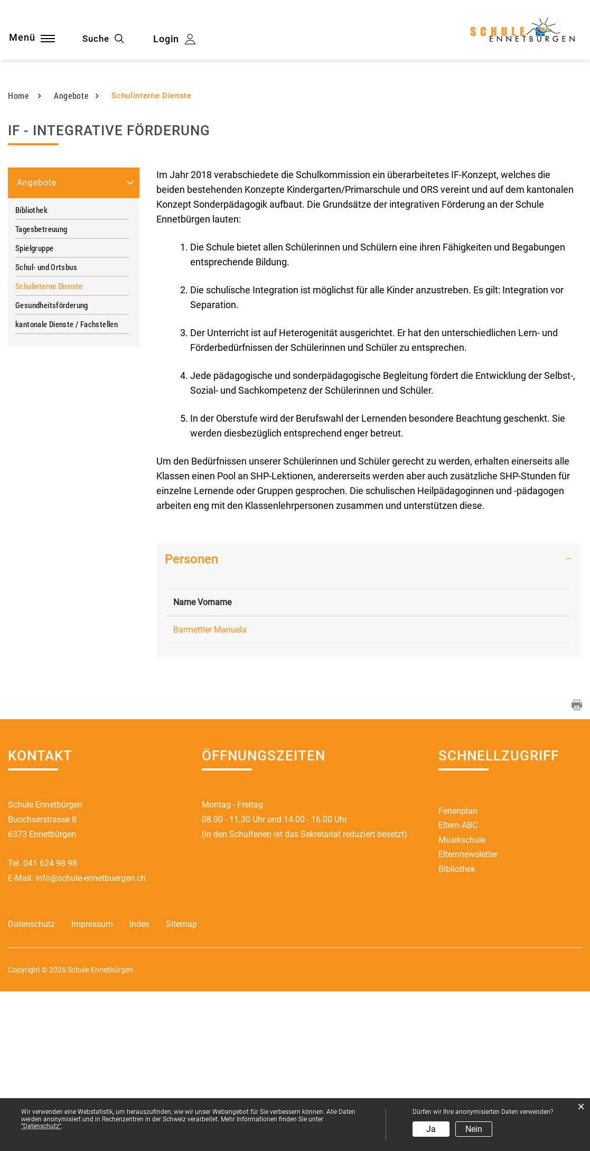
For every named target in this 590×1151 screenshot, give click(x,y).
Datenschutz (31, 1084)
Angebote (37, 315)
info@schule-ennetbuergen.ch (90, 1037)
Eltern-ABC (457, 984)
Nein (473, 1129)
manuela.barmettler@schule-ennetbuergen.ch (479, 775)
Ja (431, 1129)
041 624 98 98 (50, 1022)
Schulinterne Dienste (70, 418)
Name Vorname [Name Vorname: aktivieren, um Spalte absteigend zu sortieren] (190, 741)
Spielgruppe (34, 380)
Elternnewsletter (468, 1014)
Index (139, 1084)
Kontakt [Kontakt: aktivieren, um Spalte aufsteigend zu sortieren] (409, 747)
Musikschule (461, 999)
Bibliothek (31, 342)
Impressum (92, 1084)
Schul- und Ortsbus (46, 399)
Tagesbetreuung (41, 361)
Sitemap (181, 1084)
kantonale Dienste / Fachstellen (66, 456)
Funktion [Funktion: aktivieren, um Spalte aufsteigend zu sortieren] (256, 747)
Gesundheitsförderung (51, 437)
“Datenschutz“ (41, 1126)
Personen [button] (191, 691)
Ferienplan (457, 969)
